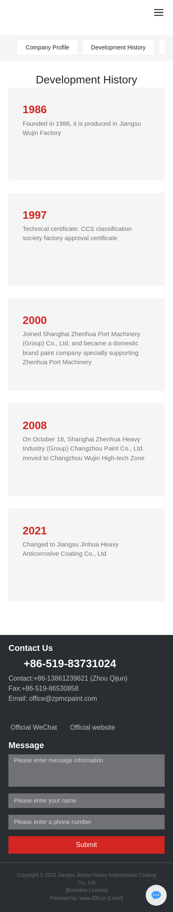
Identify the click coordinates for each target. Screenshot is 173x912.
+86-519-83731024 (70, 663)
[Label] (115, 898)
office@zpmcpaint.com (63, 698)
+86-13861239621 (61, 678)
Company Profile (47, 47)
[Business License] (86, 890)
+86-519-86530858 (50, 688)
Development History (118, 47)
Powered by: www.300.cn (78, 898)
